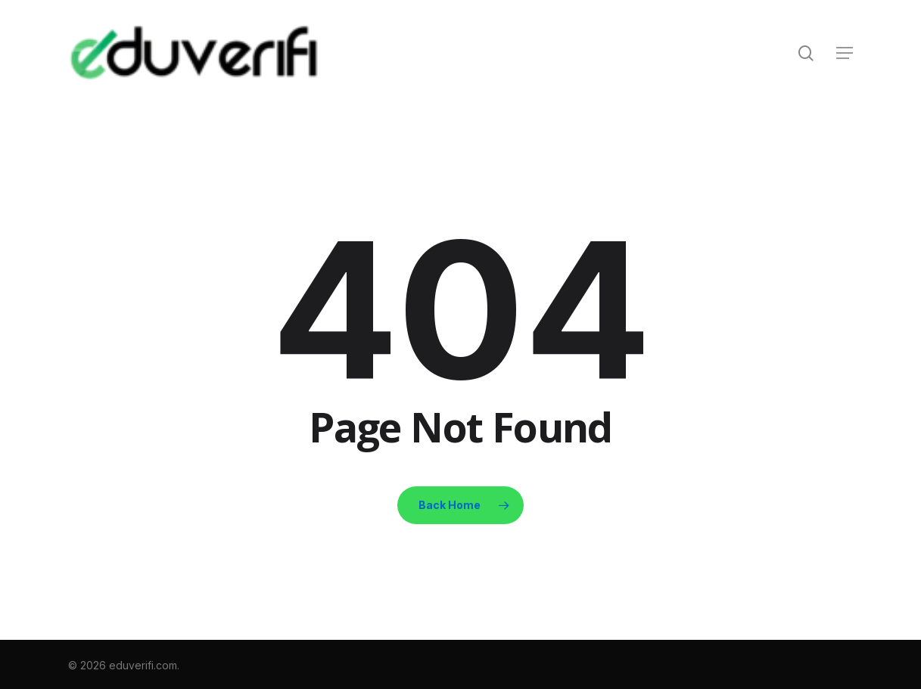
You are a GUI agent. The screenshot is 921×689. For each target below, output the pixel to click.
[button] (844, 53)
